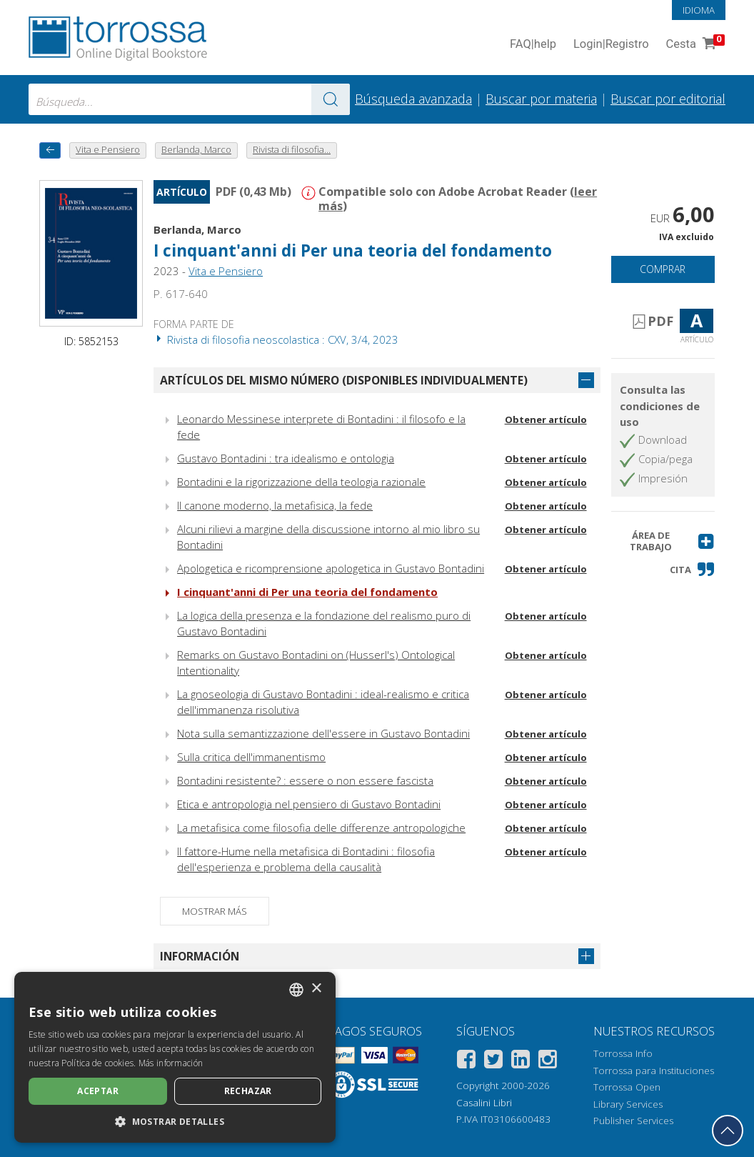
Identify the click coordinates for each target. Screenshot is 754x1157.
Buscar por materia (541, 98)
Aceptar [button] (98, 1091)
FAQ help (533, 45)
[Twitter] (493, 1061)
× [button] (316, 988)
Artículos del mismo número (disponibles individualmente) (344, 380)
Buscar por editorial (667, 98)
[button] (663, 541)
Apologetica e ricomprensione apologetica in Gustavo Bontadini (330, 568)
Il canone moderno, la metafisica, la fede (275, 505)
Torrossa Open (626, 1087)
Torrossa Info (623, 1053)
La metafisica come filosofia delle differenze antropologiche (321, 827)
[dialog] (175, 1057)
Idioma (699, 10)
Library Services (628, 1104)
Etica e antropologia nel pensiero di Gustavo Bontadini (309, 804)
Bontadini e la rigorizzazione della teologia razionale (301, 482)
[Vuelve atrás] (50, 150)
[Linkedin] (520, 1061)
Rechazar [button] (248, 1091)
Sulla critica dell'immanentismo (251, 757)
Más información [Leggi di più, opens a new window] (171, 1063)
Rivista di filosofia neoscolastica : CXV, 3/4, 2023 (276, 339)
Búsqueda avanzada (413, 98)
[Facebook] (466, 1061)
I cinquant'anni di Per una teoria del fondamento (353, 250)
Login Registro (611, 45)
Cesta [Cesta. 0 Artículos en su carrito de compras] (694, 44)
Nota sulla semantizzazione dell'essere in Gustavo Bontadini (323, 733)
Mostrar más (214, 911)
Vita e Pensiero (225, 271)
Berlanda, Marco (197, 229)
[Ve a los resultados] (330, 99)
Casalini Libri (484, 1102)
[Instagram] (548, 1061)
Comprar (662, 269)
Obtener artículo (546, 419)
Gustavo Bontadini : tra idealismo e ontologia (285, 458)
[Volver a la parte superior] (727, 1130)
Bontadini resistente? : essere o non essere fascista (305, 780)
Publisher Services (633, 1120)
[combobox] (189, 99)
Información (199, 956)
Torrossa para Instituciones (653, 1070)
